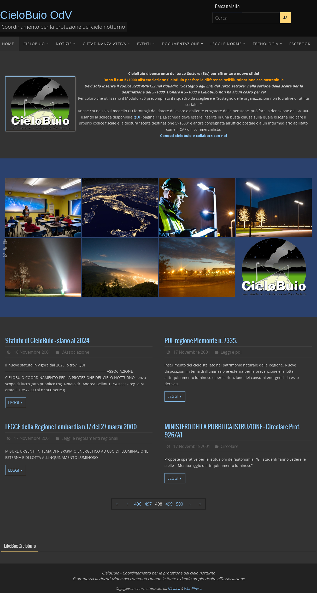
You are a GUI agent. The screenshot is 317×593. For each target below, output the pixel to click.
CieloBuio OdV (36, 15)
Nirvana (174, 588)
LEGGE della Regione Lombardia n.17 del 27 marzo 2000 (71, 427)
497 (148, 504)
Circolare (229, 446)
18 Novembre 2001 (32, 352)
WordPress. (193, 588)
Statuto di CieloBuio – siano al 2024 (47, 341)
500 (179, 504)
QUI (136, 117)
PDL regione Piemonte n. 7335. (201, 341)
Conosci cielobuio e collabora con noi (193, 135)
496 (137, 504)
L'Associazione (75, 352)
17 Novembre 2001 (191, 352)
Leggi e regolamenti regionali (89, 438)
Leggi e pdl (231, 352)
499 (169, 504)
